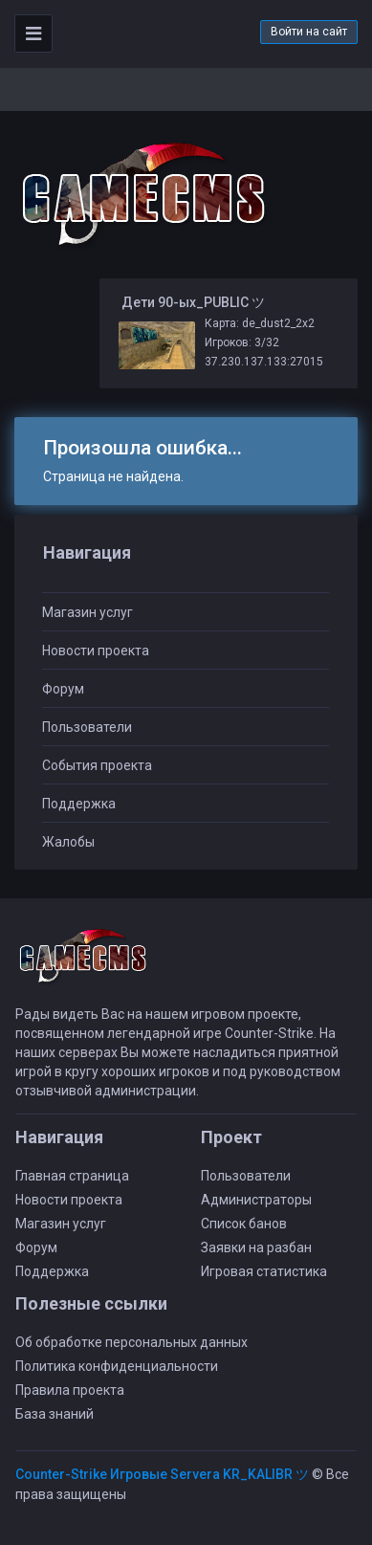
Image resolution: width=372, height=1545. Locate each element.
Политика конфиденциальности (116, 1366)
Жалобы (68, 842)
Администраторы (256, 1199)
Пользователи (87, 727)
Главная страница (72, 1175)
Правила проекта (69, 1390)
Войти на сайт (309, 31)
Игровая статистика (264, 1271)
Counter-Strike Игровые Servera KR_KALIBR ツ (162, 1474)
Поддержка (79, 803)
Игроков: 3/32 (242, 342)
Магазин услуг (87, 612)
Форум (63, 688)
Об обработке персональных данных (131, 1342)
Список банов (244, 1223)
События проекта (97, 765)
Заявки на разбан (256, 1247)
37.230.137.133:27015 (264, 361)
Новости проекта (95, 650)
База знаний (54, 1414)
